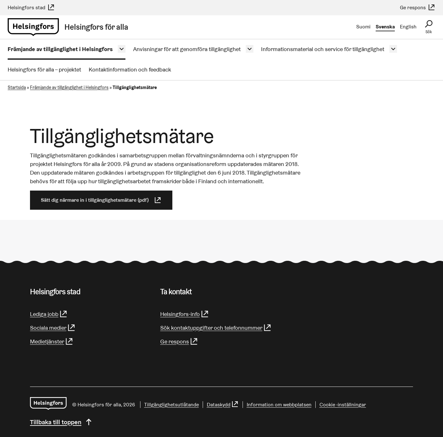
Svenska (385, 26)
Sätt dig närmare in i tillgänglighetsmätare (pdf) (101, 200)
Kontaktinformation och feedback (130, 69)
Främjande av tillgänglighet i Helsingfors (60, 49)
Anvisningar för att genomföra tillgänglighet (187, 49)
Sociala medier (53, 327)
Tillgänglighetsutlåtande (171, 404)
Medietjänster (51, 341)
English (408, 26)
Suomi (363, 26)
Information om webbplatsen (279, 404)
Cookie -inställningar (342, 404)
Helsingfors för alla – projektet (44, 69)
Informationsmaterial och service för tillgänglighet (322, 49)
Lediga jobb (49, 314)
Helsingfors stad (31, 7)
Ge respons (417, 7)
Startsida (17, 87)
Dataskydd (223, 404)
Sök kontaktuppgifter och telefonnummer (216, 327)
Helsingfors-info (184, 314)
